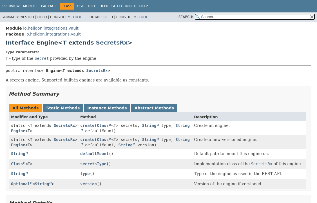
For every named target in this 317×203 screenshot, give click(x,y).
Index (130, 6)
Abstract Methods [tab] (154, 108)
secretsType (93, 164)
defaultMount (94, 153)
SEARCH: (185, 17)
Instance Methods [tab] (107, 108)
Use (80, 6)
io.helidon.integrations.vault (50, 28)
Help (143, 6)
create (87, 125)
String (149, 125)
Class (103, 125)
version (88, 184)
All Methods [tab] (25, 108)
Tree (91, 6)
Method (75, 17)
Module (30, 6)
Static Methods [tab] (63, 108)
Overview (11, 6)
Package (49, 6)
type (85, 173)
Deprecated (110, 6)
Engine (18, 131)
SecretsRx (112, 42)
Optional (20, 184)
